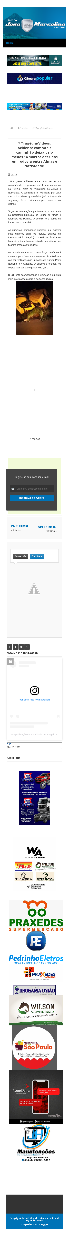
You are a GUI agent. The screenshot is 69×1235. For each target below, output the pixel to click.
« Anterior (16, 530)
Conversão (20, 556)
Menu (10, 42)
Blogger (43, 1224)
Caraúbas (12, 750)
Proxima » (51, 530)
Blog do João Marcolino (42, 1218)
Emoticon (37, 556)
